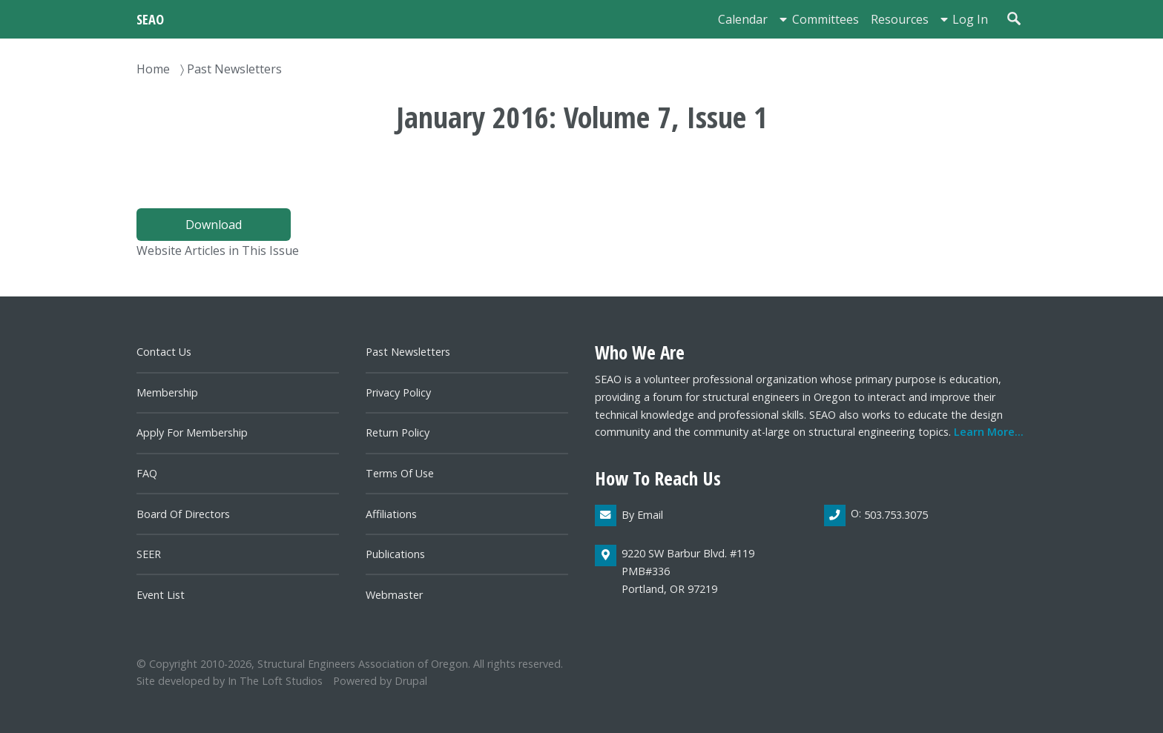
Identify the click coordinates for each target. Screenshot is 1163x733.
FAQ (146, 473)
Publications (395, 554)
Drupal (411, 681)
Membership (167, 392)
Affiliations (391, 514)
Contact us (163, 352)
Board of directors (183, 514)
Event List (160, 595)
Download (213, 224)
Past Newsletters (234, 69)
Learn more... (989, 432)
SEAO (150, 19)
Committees (825, 19)
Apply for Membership (192, 432)
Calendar (743, 19)
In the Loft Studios (275, 681)
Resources (900, 19)
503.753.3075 (896, 515)
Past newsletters (408, 352)
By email (642, 515)
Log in (970, 19)
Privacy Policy (398, 392)
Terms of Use (400, 473)
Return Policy (397, 432)
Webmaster (394, 595)
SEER (148, 554)
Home (153, 69)
